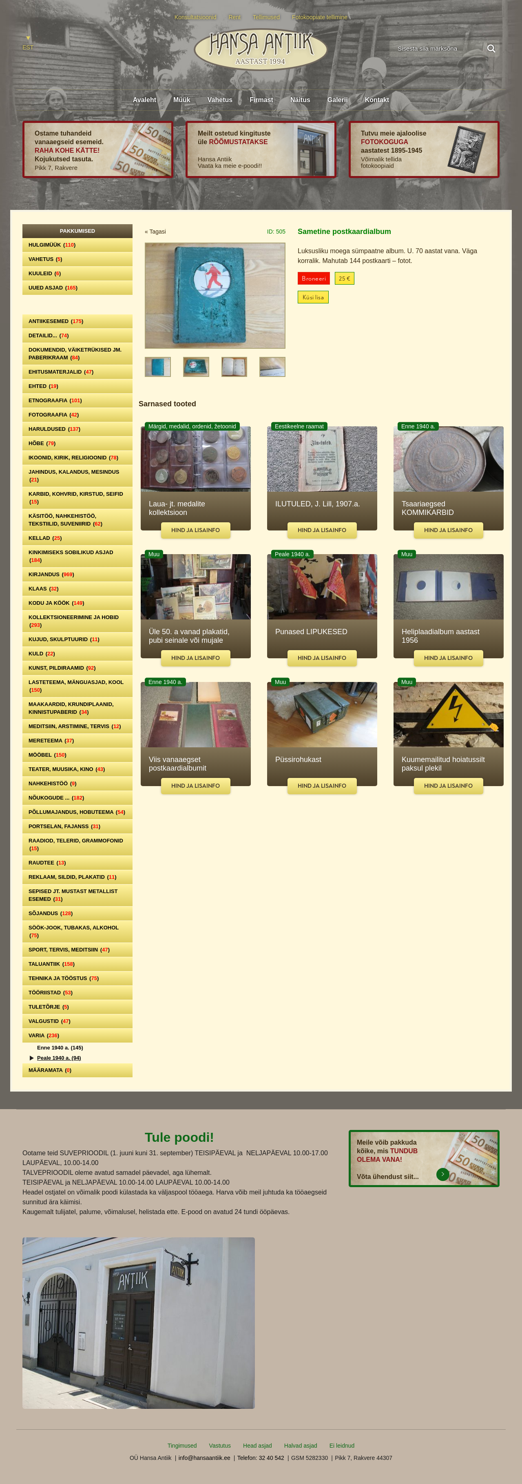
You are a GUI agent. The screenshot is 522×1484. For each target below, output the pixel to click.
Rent (234, 17)
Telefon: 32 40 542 (260, 1458)
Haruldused (54, 429)
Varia (44, 1035)
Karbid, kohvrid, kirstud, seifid (76, 498)
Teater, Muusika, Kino (67, 769)
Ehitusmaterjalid (61, 372)
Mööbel (47, 755)
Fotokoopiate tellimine (319, 17)
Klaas (44, 589)
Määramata (50, 1070)
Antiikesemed (56, 321)
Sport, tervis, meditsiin (69, 950)
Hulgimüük (52, 245)
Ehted (43, 386)
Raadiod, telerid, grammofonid (76, 844)
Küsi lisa (313, 297)
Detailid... (49, 335)
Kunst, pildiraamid (62, 668)
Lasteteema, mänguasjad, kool (76, 686)
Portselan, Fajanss (64, 826)
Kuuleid (45, 273)
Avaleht (144, 99)
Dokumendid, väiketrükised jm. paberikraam (75, 354)
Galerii (337, 99)
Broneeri (314, 279)
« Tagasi (155, 231)
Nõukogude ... (56, 798)
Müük (181, 99)
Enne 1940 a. (60, 1048)
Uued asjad (53, 288)
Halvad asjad (300, 1445)
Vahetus (220, 99)
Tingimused (182, 1445)
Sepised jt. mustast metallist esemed (73, 895)
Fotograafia (54, 415)
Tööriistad (51, 992)
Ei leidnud (342, 1445)
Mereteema (51, 741)
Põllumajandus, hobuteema (77, 812)
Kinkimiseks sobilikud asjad (71, 556)
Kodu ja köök (56, 603)
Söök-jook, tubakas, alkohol (74, 931)
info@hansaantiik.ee (204, 1458)
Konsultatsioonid (196, 17)
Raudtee (47, 863)
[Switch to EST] (27, 43)
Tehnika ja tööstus (64, 978)
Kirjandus (51, 574)
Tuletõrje (49, 1007)
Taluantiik (52, 964)
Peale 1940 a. (59, 1058)
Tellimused (266, 17)
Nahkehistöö (53, 783)
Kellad (45, 538)
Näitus (300, 99)
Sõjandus (51, 913)
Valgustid (50, 1021)
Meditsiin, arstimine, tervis (75, 726)
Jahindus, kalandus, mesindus (74, 476)
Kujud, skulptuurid (64, 639)
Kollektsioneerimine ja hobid (74, 621)
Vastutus (220, 1445)
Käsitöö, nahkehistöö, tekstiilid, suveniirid (65, 520)
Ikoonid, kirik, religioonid (73, 458)
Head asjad (257, 1445)
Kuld (42, 654)
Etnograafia (55, 400)
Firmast (261, 99)
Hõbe (42, 443)
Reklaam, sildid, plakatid (73, 877)
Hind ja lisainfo (195, 530)
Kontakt (377, 99)
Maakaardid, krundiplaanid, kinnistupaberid (71, 708)
